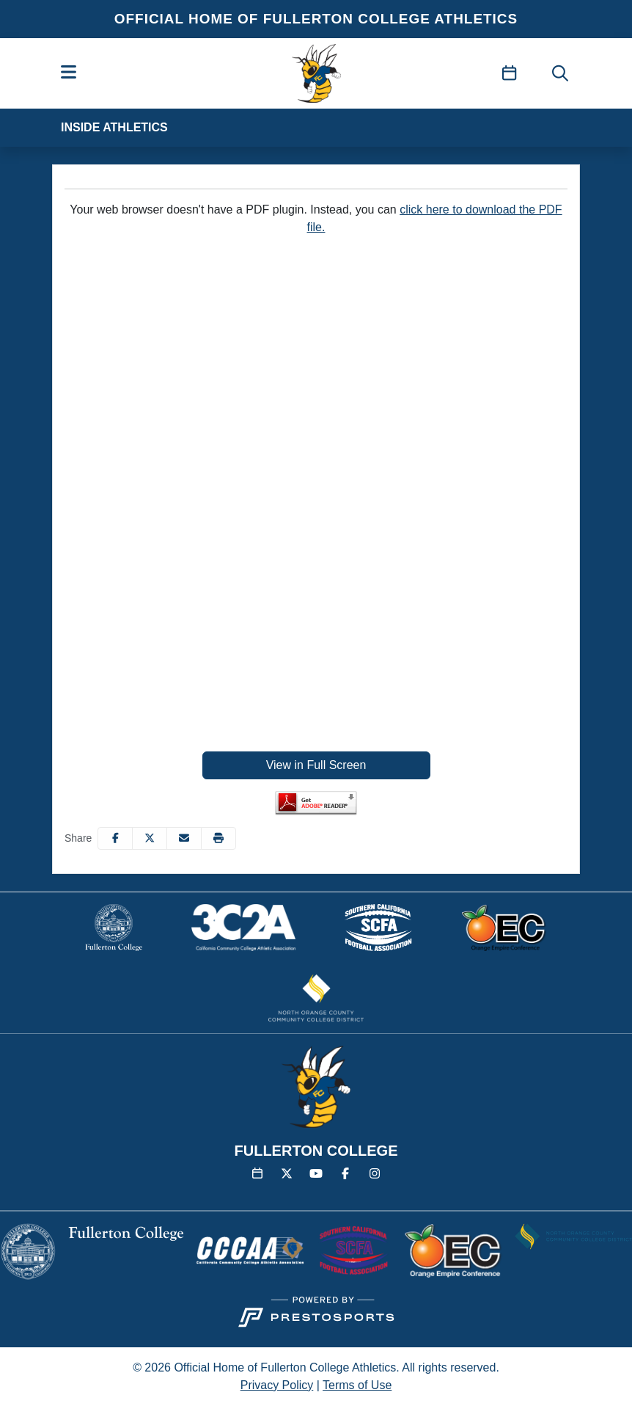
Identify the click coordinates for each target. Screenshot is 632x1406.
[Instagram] (374, 1174)
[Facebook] (345, 1174)
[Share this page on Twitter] (149, 838)
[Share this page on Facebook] (115, 838)
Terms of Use (357, 1385)
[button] (218, 838)
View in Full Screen (316, 765)
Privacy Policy (277, 1385)
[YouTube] (316, 1174)
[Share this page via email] (184, 838)
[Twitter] (286, 1174)
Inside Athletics (114, 127)
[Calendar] (257, 1174)
